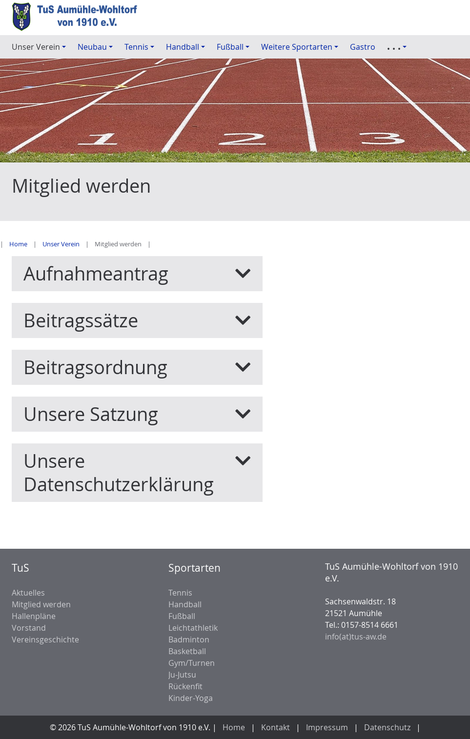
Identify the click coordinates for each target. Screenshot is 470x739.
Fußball (181, 616)
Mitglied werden (41, 604)
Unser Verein (61, 244)
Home (18, 244)
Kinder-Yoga (190, 698)
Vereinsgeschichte (45, 639)
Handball (185, 604)
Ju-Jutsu (182, 674)
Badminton (188, 639)
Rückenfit (185, 686)
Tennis (180, 592)
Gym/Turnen (191, 663)
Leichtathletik (193, 627)
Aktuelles (28, 592)
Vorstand (29, 627)
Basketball (187, 651)
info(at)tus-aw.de (356, 636)
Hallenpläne (34, 616)
